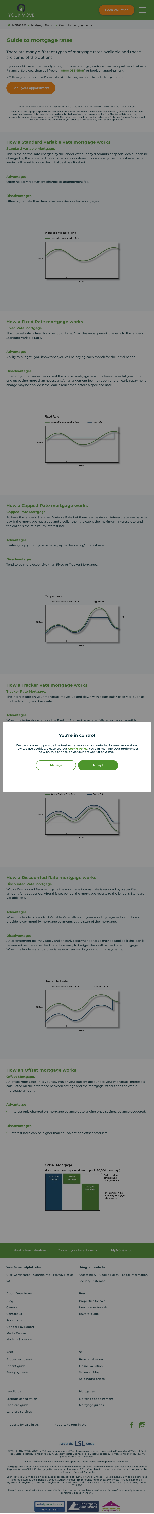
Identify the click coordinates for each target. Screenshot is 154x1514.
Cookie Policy (77, 748)
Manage (56, 765)
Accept (98, 765)
